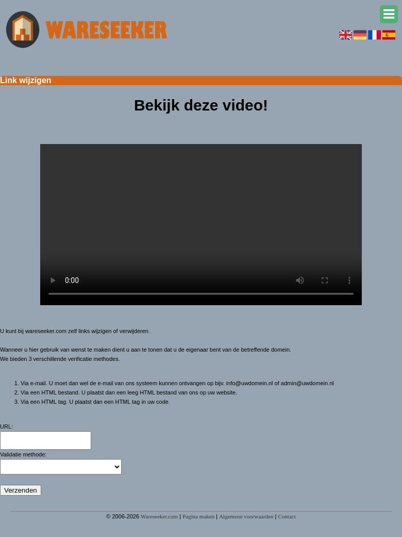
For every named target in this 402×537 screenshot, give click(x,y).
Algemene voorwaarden (246, 516)
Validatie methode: (23, 454)
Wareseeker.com (159, 516)
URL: (6, 426)
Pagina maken (198, 516)
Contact (287, 516)
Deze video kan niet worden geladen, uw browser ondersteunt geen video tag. (201, 224)
